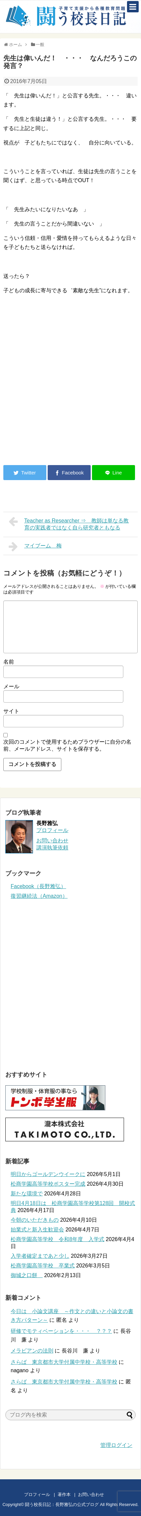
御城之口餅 (27, 1275)
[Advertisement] (59, 405)
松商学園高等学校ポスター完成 (48, 1184)
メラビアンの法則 (32, 1351)
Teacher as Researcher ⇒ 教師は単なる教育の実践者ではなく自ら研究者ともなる (69, 523)
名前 (8, 662)
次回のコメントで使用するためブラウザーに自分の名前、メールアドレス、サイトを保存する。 (67, 745)
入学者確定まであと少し (40, 1256)
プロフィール (52, 830)
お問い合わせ (97, 1494)
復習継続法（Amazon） (39, 896)
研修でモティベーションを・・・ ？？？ (61, 1331)
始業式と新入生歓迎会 (37, 1229)
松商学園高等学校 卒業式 (43, 1265)
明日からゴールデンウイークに (48, 1174)
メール (11, 686)
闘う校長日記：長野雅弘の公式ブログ (62, 1504)
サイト (11, 711)
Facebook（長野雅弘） (38, 886)
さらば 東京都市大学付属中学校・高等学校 (64, 1362)
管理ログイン (116, 1445)
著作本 (64, 1494)
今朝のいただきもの (35, 1220)
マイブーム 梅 (35, 546)
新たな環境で (27, 1193)
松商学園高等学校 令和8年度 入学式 (57, 1239)
